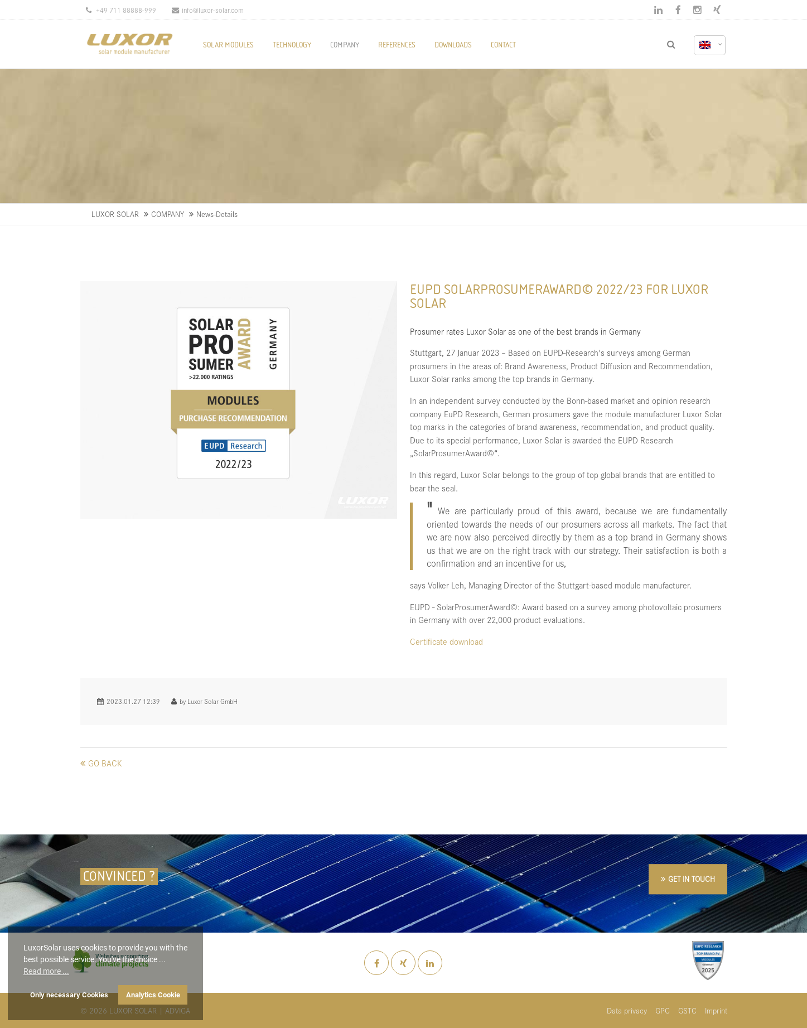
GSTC (687, 1010)
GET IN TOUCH (691, 878)
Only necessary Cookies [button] (69, 995)
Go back (105, 763)
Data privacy (627, 1010)
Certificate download (446, 641)
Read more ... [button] (46, 971)
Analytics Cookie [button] (153, 995)
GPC (662, 1010)
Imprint (716, 1010)
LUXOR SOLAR (115, 214)
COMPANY (167, 214)
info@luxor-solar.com (208, 10)
